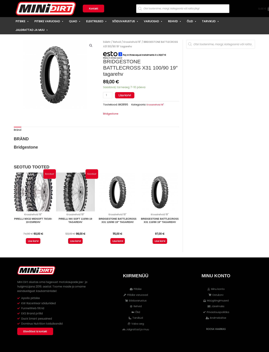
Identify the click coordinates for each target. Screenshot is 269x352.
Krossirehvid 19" (133, 42)
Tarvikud (210, 21)
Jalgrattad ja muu (32, 30)
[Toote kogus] (108, 95)
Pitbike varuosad (49, 21)
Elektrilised (96, 21)
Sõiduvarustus (125, 21)
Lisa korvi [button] (33, 244)
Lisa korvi (125, 95)
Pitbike (22, 21)
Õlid (192, 21)
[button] (91, 46)
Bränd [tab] (18, 131)
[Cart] (247, 8)
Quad (75, 21)
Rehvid (175, 21)
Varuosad (153, 21)
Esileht (107, 42)
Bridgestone (111, 114)
